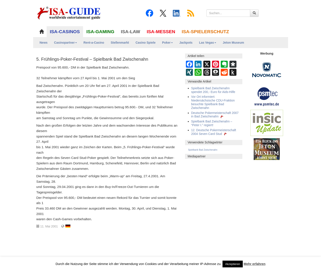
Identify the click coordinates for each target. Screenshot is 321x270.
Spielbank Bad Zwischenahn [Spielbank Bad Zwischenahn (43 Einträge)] (202, 149)
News (44, 42)
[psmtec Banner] (267, 96)
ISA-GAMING (100, 31)
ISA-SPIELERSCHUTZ (205, 31)
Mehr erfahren (254, 264)
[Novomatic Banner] (266, 69)
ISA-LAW (130, 31)
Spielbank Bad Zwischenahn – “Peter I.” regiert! (211, 123)
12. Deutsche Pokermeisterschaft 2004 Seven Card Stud (213, 132)
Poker (167, 42)
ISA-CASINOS (65, 31)
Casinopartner (65, 42)
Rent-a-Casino (93, 42)
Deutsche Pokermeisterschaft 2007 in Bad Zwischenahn (215, 114)
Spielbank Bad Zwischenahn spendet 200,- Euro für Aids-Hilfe (213, 90)
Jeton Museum (233, 42)
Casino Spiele (146, 42)
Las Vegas (207, 42)
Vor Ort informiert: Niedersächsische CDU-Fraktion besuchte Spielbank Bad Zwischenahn (213, 102)
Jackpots (186, 42)
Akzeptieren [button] (232, 264)
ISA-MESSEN (161, 31)
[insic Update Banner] (266, 122)
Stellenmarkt (120, 42)
